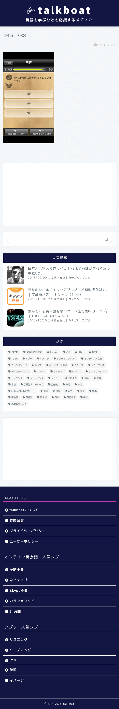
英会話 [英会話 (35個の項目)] (29, 397)
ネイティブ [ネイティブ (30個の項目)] (58, 371)
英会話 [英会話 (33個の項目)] (14, 397)
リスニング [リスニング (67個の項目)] (16, 378)
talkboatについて (24, 510)
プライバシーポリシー (27, 531)
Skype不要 (19, 590)
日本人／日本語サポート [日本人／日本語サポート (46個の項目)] (23, 390)
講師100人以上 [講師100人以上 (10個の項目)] (18, 403)
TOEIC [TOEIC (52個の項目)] (14, 358)
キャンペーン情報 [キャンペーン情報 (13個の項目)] (58, 365)
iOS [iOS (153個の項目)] (68, 352)
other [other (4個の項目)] (81, 352)
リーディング (20, 650)
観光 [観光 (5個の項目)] (85, 397)
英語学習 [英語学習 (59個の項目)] (71, 397)
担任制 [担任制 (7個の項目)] (54, 384)
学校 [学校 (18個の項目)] (13, 384)
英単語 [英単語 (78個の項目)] (43, 397)
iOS (13, 660)
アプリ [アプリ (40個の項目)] (28, 358)
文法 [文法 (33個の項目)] (80, 384)
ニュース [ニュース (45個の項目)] (41, 371)
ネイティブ (18, 580)
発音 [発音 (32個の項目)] (82, 390)
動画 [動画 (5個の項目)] (86, 378)
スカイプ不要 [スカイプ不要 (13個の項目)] (97, 365)
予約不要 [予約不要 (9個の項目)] (72, 378)
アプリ (86, 299)
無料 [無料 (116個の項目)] (58, 390)
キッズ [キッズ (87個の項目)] (38, 365)
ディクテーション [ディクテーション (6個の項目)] (20, 371)
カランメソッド (22, 601)
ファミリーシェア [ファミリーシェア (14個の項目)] (98, 371)
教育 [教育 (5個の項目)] (68, 384)
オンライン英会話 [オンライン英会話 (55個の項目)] (93, 358)
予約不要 (17, 570)
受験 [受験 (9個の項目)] (99, 378)
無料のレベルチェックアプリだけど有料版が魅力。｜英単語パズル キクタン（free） (68, 292)
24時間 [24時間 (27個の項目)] (14, 352)
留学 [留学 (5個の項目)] (70, 390)
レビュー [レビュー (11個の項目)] (55, 378)
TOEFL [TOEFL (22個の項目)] (95, 352)
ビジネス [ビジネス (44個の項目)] (76, 371)
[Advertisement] (59, 194)
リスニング (18, 640)
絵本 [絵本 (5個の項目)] (94, 390)
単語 (13, 670)
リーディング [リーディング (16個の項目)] (36, 378)
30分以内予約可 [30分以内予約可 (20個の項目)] (34, 352)
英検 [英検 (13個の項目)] (57, 397)
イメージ (17, 680)
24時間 (15, 611)
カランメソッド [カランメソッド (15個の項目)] (19, 365)
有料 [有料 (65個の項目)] (45, 390)
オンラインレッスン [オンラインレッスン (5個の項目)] (66, 358)
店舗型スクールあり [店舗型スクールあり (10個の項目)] (33, 384)
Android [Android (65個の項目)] (54, 352)
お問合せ (17, 520)
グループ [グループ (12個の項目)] (78, 365)
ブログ (86, 278)
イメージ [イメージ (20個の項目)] (44, 358)
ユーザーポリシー (24, 541)
